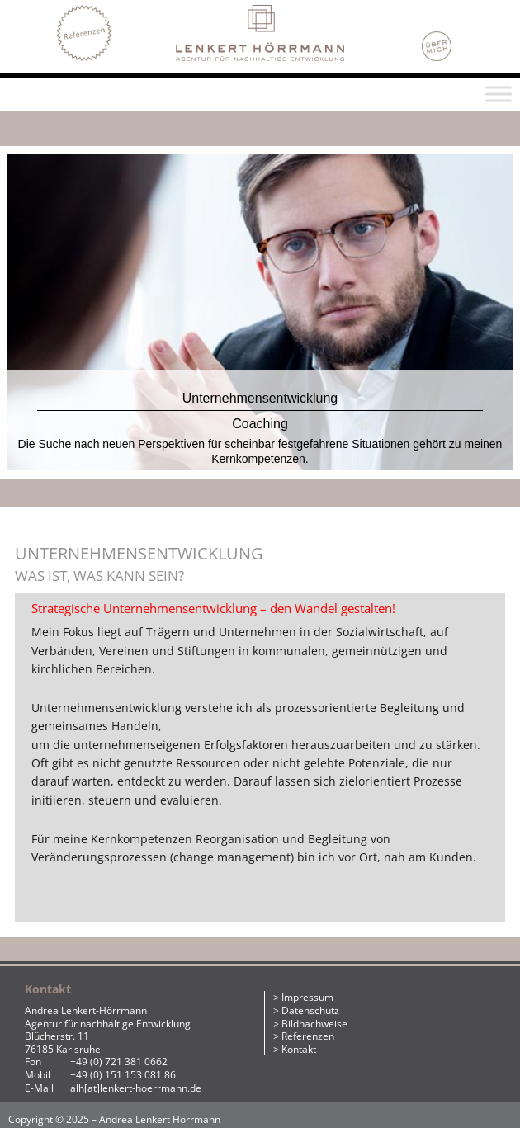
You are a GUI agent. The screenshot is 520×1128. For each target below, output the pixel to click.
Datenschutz (310, 1010)
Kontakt (298, 1049)
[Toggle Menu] (498, 93)
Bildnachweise (314, 1024)
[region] (260, 315)
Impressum (307, 997)
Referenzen (307, 1036)
